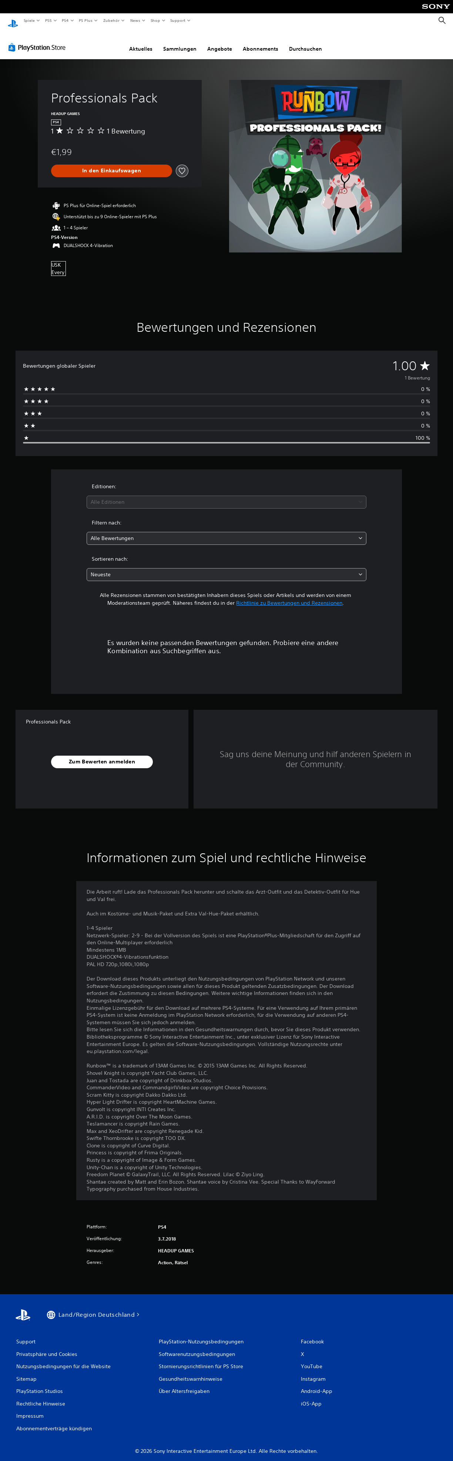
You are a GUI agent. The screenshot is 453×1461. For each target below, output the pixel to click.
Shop (155, 20)
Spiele (29, 20)
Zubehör (111, 20)
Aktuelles (140, 41)
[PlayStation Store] (38, 40)
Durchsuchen (305, 41)
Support (177, 20)
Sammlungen (180, 41)
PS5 (48, 20)
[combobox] (226, 495)
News (135, 20)
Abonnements (260, 41)
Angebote (219, 41)
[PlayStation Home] (13, 20)
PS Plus (86, 20)
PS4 (65, 20)
